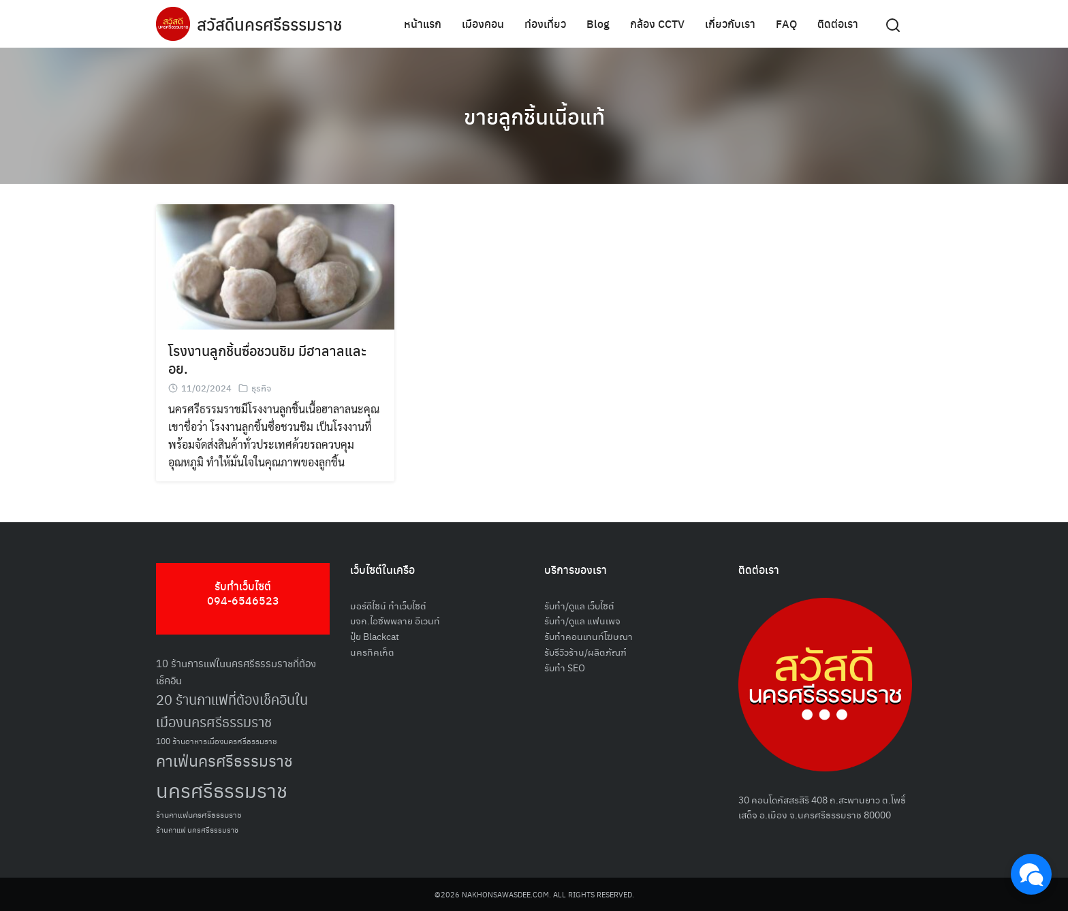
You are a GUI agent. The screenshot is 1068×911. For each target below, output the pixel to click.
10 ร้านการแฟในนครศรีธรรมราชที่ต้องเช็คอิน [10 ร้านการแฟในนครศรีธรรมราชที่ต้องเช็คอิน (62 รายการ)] (236, 671)
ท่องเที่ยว (545, 23)
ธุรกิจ (261, 387)
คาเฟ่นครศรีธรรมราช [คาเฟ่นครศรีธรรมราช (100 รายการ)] (224, 760)
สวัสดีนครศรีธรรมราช (269, 23)
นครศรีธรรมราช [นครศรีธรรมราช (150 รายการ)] (221, 789)
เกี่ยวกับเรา (730, 23)
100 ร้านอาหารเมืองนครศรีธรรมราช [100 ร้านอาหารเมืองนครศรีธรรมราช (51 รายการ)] (216, 740)
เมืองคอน (483, 23)
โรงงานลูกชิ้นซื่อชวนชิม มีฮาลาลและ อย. (267, 359)
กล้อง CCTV (657, 23)
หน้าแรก (422, 23)
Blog (598, 23)
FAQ (786, 23)
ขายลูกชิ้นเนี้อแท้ (534, 115)
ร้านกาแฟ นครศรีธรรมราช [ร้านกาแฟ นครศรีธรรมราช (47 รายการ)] (197, 830)
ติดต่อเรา (837, 23)
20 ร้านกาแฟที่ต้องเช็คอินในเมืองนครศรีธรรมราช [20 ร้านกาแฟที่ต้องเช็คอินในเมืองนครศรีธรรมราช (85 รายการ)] (232, 710)
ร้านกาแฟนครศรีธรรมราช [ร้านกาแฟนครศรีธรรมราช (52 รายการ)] (199, 814)
